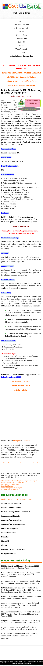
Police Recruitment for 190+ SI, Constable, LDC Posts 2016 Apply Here (21, 91)
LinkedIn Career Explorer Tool (21, 56)
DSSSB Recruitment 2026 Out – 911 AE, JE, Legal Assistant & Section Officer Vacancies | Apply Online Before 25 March (20, 605)
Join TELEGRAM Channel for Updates (21, 77)
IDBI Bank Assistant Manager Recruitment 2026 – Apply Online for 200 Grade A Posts (20, 567)
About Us (21, 52)
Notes (21, 46)
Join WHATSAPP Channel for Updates (21, 81)
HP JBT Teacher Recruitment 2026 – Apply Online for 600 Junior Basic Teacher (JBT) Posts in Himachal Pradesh (20, 575)
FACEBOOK (6, 73)
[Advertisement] (21, 415)
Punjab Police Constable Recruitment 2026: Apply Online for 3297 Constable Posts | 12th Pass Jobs (20, 622)
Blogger (29, 663)
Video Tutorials (21, 49)
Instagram (17, 441)
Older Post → (37, 463)
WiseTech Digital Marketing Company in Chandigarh (19, 481)
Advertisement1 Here (21, 381)
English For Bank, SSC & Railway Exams (16, 499)
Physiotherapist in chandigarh (11, 488)
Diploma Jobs (21, 35)
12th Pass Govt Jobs (21, 28)
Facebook (26, 441)
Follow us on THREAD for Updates (21, 85)
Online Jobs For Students (11, 503)
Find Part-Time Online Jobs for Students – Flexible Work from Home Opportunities (21, 598)
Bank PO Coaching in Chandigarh (12, 482)
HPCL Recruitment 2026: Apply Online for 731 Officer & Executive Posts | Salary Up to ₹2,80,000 (20, 628)
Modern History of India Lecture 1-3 (15, 512)
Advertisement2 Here (21, 385)
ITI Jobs (21, 32)
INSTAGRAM (17, 73)
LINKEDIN (36, 73)
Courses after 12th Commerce (13, 524)
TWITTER (27, 73)
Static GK (21, 42)
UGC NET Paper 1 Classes (11, 508)
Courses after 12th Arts (10, 516)
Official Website (21, 390)
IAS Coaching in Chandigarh (10, 484)
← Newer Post (6, 463)
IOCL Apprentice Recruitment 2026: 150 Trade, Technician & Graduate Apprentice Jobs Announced (19, 636)
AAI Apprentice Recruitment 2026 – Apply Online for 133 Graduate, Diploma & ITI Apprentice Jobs (20, 582)
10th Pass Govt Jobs (21, 25)
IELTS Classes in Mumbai (9, 489)
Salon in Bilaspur (7, 486)
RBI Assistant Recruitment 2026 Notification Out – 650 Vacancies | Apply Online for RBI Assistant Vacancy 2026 (21, 614)
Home (21, 21)
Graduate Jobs (21, 39)
